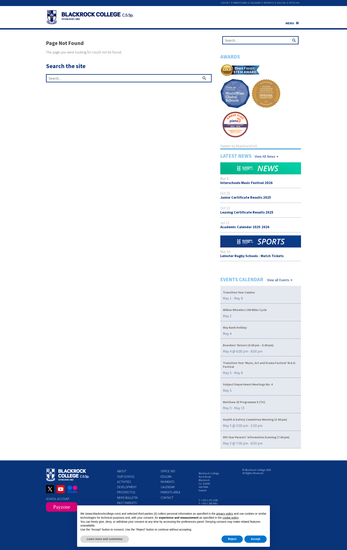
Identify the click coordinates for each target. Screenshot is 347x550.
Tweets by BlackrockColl (238, 146)
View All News (265, 156)
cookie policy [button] (230, 517)
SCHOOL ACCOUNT (57, 499)
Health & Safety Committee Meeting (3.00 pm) (255, 419)
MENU (290, 23)
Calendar (255, 3)
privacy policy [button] (224, 513)
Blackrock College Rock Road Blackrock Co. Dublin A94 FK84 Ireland (209, 482)
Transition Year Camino (239, 292)
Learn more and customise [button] (104, 539)
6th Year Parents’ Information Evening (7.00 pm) (256, 437)
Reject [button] (232, 539)
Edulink (281, 3)
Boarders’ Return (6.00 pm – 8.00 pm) (248, 345)
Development (127, 487)
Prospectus (126, 492)
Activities (124, 482)
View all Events (278, 280)
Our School (126, 476)
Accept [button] (255, 539)
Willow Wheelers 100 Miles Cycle (245, 310)
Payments (268, 3)
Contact (225, 3)
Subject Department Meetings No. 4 (248, 384)
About (122, 471)
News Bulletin (127, 498)
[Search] (294, 41)
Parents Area (240, 3)
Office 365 (294, 3)
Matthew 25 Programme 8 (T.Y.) (244, 402)
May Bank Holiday (235, 327)
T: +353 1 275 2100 (208, 500)
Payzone (61, 507)
